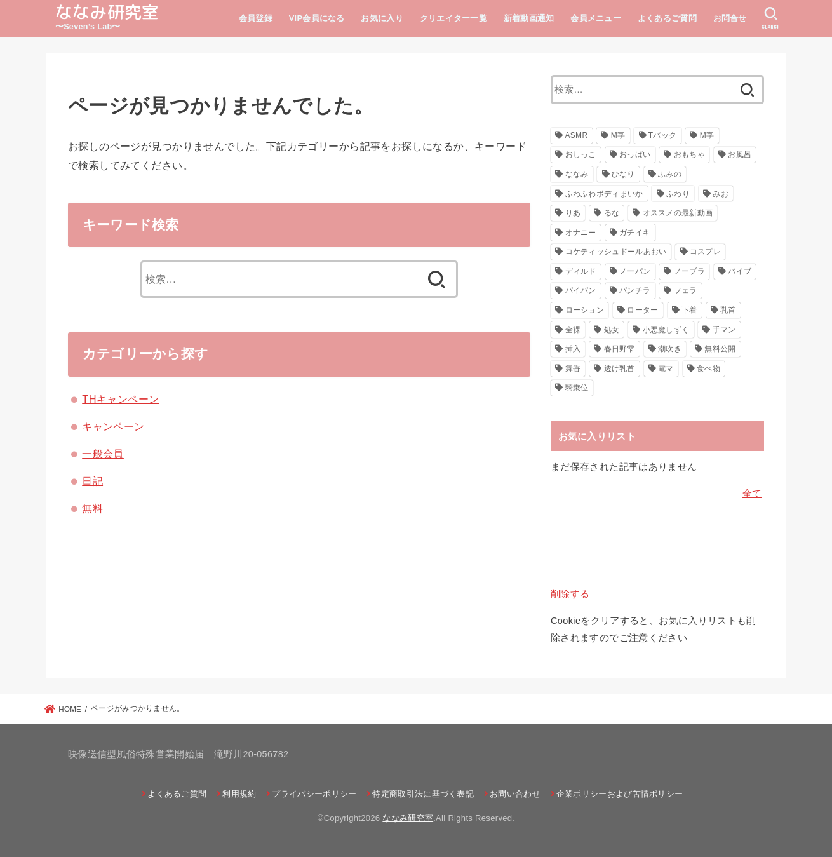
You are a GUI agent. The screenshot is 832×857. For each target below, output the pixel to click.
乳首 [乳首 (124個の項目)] (728, 310)
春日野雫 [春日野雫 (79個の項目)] (619, 348)
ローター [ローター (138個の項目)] (642, 310)
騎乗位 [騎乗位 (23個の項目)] (577, 387)
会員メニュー (595, 18)
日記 (92, 481)
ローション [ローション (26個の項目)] (585, 310)
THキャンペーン (120, 399)
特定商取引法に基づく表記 (423, 794)
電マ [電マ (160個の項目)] (666, 368)
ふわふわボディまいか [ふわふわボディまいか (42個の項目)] (604, 193)
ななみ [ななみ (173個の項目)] (577, 174)
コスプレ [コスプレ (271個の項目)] (705, 251)
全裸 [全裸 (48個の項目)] (573, 329)
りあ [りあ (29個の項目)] (573, 212)
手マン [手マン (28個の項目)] (724, 329)
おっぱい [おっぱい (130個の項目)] (634, 154)
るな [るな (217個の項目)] (612, 212)
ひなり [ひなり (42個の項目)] (623, 174)
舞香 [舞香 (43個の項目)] (573, 368)
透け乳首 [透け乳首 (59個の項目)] (619, 368)
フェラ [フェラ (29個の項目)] (685, 290)
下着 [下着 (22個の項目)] (689, 310)
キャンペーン (113, 426)
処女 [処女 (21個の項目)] (612, 329)
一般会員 (103, 453)
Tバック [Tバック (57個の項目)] (662, 135)
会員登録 (255, 18)
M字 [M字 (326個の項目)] (618, 135)
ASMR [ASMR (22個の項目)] (576, 135)
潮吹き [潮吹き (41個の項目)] (669, 348)
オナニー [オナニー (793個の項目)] (580, 232)
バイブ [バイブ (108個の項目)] (739, 271)
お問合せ (730, 18)
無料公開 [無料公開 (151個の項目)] (719, 348)
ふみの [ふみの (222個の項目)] (669, 174)
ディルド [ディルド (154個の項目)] (580, 271)
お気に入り (382, 18)
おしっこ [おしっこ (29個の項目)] (580, 154)
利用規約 (239, 794)
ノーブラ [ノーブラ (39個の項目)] (689, 271)
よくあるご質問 (667, 18)
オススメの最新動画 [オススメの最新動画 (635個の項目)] (678, 212)
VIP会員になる (317, 18)
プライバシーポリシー (314, 794)
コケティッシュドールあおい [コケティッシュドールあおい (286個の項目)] (616, 251)
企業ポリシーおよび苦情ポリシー (619, 794)
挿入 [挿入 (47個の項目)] (573, 348)
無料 (92, 508)
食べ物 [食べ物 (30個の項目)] (708, 368)
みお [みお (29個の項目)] (720, 193)
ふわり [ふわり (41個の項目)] (678, 193)
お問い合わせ (515, 794)
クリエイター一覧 (453, 18)
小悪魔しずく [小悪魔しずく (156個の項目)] (666, 329)
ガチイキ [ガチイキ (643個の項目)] (634, 232)
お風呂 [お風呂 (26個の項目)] (739, 154)
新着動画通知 (529, 18)
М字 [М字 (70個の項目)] (707, 135)
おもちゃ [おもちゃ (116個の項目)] (689, 154)
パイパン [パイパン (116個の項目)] (580, 290)
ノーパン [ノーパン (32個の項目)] (634, 271)
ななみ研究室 (107, 12)
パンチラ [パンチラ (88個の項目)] (634, 290)
